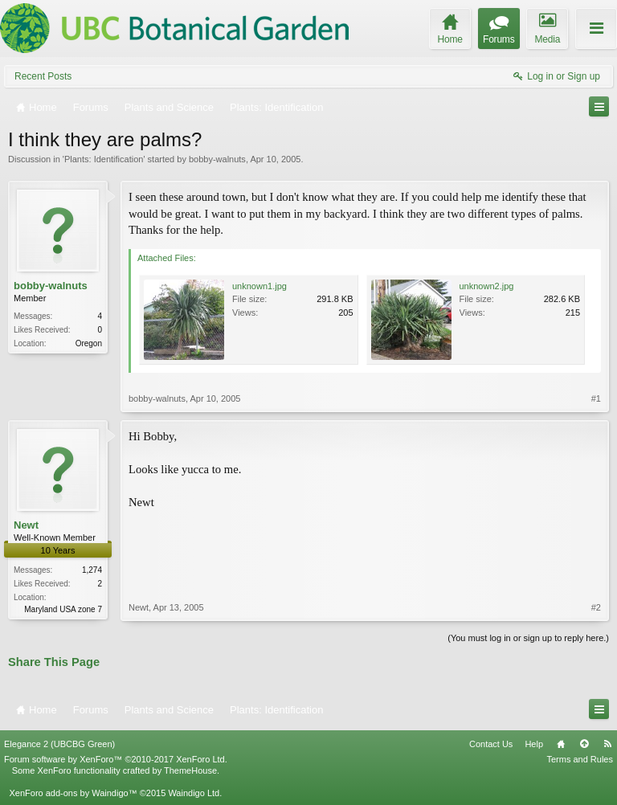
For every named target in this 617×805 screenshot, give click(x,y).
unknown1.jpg (259, 286)
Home (560, 744)
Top (584, 744)
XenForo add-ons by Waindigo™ (73, 793)
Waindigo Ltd (193, 793)
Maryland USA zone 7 (63, 609)
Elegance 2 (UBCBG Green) (59, 744)
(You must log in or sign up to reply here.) (528, 638)
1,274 (92, 570)
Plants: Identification (103, 159)
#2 (596, 607)
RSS (607, 744)
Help (534, 744)
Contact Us (491, 744)
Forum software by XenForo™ (115, 759)
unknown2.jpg (487, 286)
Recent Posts (43, 76)
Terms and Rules (579, 759)
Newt (26, 525)
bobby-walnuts (217, 159)
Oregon (89, 343)
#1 (596, 398)
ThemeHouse (190, 770)
